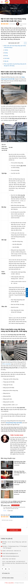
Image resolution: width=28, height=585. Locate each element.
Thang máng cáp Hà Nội (19, 431)
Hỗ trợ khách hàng (8, 577)
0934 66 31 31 (17, 550)
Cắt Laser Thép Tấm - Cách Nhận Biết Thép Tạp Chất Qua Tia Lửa (20, 472)
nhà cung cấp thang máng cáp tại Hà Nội (13, 427)
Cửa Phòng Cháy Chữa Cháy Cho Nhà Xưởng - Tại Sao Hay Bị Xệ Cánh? (20, 462)
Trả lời (4, 510)
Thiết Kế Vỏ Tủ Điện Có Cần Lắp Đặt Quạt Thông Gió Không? (20, 481)
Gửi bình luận (14, 530)
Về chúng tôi (6, 573)
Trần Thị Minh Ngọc (16, 435)
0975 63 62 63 (9, 550)
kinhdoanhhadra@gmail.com (12, 556)
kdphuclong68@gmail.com (12, 553)
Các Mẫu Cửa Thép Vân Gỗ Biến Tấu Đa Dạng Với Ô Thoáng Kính (20, 491)
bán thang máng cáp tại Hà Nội (15, 430)
